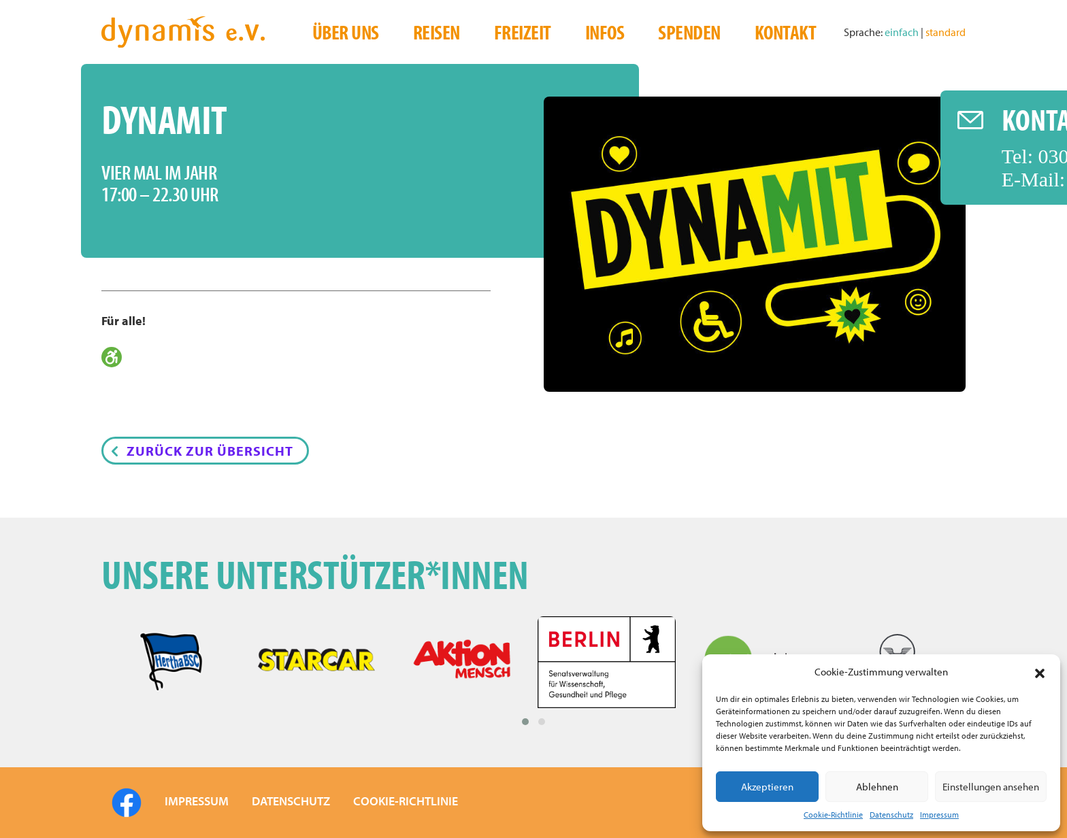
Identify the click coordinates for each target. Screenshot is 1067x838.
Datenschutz (891, 814)
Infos (605, 32)
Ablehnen (877, 786)
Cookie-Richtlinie (833, 814)
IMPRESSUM (197, 801)
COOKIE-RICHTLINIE (405, 801)
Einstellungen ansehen (990, 786)
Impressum (939, 814)
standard (945, 32)
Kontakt (786, 32)
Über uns (345, 32)
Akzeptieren (767, 786)
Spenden (689, 32)
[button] (1040, 672)
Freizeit (522, 32)
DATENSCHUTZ (291, 801)
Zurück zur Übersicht (210, 450)
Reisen (436, 32)
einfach (903, 32)
